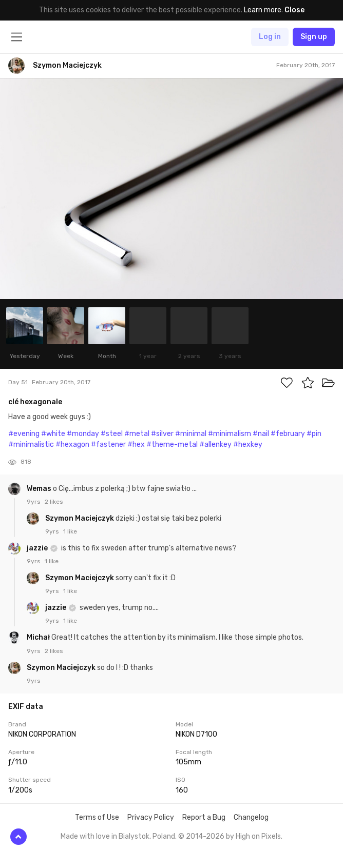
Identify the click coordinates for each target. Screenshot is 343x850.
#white (53, 433)
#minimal (190, 433)
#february (288, 433)
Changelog (251, 817)
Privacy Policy (150, 817)
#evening (24, 433)
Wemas (40, 488)
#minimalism (229, 433)
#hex (136, 444)
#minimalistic (31, 444)
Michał (39, 637)
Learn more (262, 10)
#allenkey (215, 444)
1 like (70, 531)
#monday (83, 433)
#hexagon (72, 444)
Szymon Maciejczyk (80, 518)
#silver (162, 433)
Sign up (313, 36)
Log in (270, 36)
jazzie (38, 548)
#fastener (108, 444)
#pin (314, 433)
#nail (261, 433)
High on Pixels (258, 836)
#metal (136, 433)
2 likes (54, 501)
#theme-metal (172, 444)
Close (294, 10)
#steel (112, 433)
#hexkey (247, 444)
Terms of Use (97, 817)
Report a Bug (203, 817)
